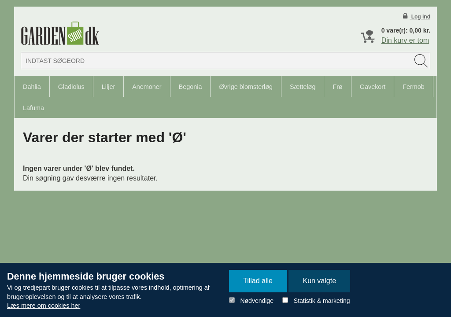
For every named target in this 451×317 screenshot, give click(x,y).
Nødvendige (257, 300)
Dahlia (32, 86)
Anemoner (146, 86)
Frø (337, 86)
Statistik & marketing (322, 300)
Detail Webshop (60, 33)
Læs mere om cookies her (43, 305)
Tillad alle (258, 280)
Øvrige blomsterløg (246, 86)
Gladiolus (71, 86)
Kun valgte (319, 280)
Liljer (108, 86)
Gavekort (372, 86)
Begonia (190, 86)
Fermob (414, 86)
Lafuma (33, 107)
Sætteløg (302, 86)
